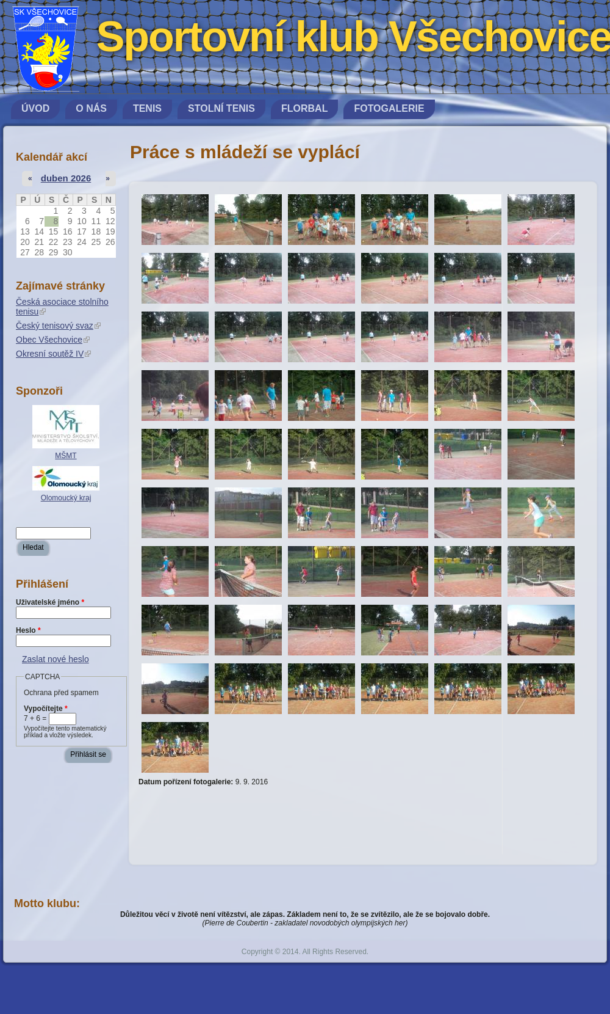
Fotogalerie (389, 108)
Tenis (147, 108)
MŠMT (65, 455)
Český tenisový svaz (58, 325)
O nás (91, 108)
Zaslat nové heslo (55, 659)
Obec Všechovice (53, 340)
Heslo (28, 630)
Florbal (304, 108)
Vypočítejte (46, 708)
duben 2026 (66, 178)
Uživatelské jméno (50, 602)
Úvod (35, 108)
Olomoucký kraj (66, 498)
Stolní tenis (221, 108)
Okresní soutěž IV (53, 354)
